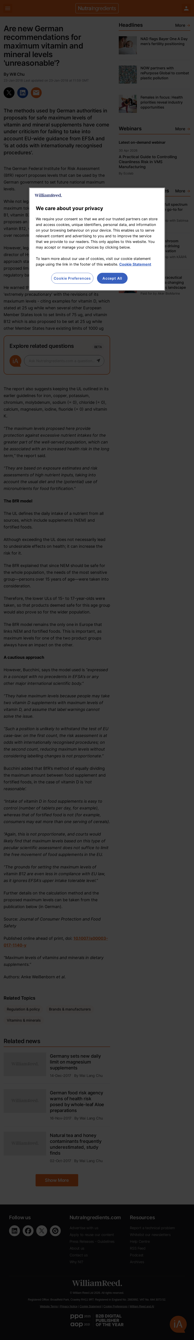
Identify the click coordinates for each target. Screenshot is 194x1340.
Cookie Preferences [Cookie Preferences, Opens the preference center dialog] (72, 278)
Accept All (112, 278)
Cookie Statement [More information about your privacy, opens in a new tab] (135, 264)
